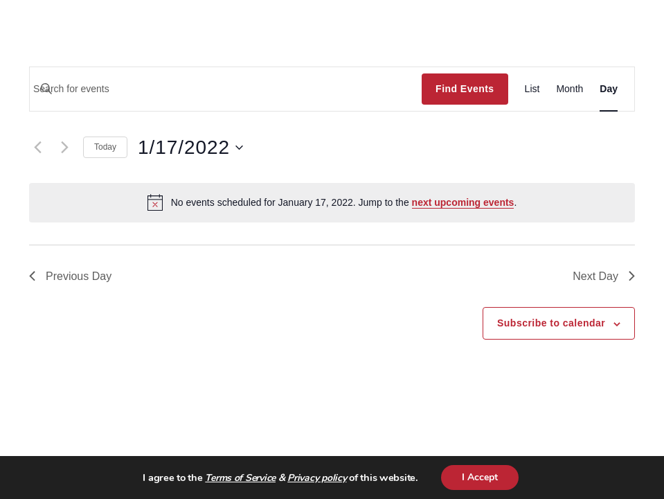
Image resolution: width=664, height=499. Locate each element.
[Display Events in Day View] (609, 89)
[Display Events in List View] (532, 89)
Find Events (465, 88)
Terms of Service (240, 477)
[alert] (332, 202)
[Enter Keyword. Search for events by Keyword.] (226, 89)
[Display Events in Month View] (569, 89)
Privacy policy (316, 477)
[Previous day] (37, 147)
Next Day (604, 276)
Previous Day (70, 276)
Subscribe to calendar (551, 323)
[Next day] (64, 147)
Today (105, 147)
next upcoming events (463, 202)
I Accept (480, 477)
